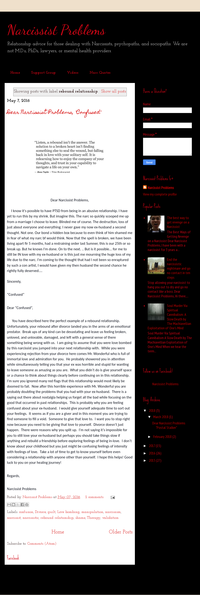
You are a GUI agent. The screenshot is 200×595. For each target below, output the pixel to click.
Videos (72, 73)
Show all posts (113, 91)
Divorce (40, 512)
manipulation (92, 512)
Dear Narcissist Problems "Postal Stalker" (168, 425)
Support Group (43, 73)
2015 (152, 460)
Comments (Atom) (42, 544)
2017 (152, 445)
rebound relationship (56, 518)
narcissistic (31, 518)
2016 (152, 453)
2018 (152, 410)
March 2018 (161, 416)
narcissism (113, 512)
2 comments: (95, 497)
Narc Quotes (100, 73)
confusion (26, 512)
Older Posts (121, 532)
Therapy (93, 518)
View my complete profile (160, 194)
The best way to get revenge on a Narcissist (178, 222)
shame (80, 518)
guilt (51, 512)
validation (110, 518)
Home (15, 73)
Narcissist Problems (56, 29)
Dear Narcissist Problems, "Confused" (54, 113)
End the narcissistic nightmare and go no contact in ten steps (178, 268)
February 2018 (162, 436)
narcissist (14, 518)
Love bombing (68, 512)
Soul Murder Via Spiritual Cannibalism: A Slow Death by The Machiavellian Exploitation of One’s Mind (169, 316)
